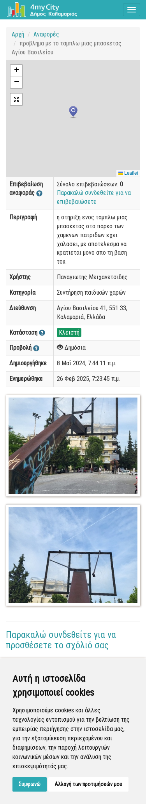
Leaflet (128, 173)
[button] (73, 112)
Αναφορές (46, 34)
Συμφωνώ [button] (29, 784)
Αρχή (18, 34)
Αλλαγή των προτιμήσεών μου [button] (88, 784)
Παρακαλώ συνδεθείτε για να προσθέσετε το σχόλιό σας (61, 639)
